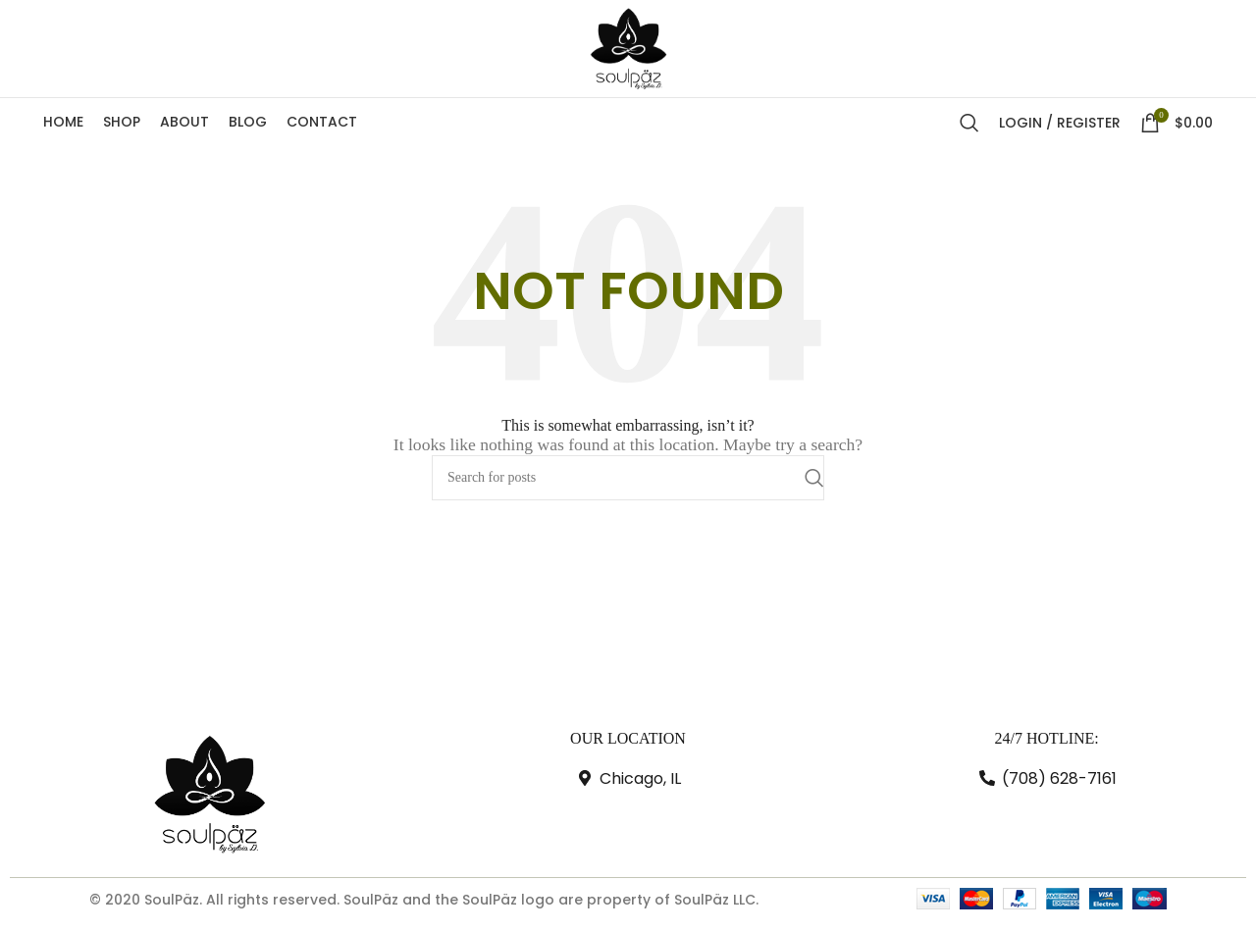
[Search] (969, 127)
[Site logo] (628, 49)
